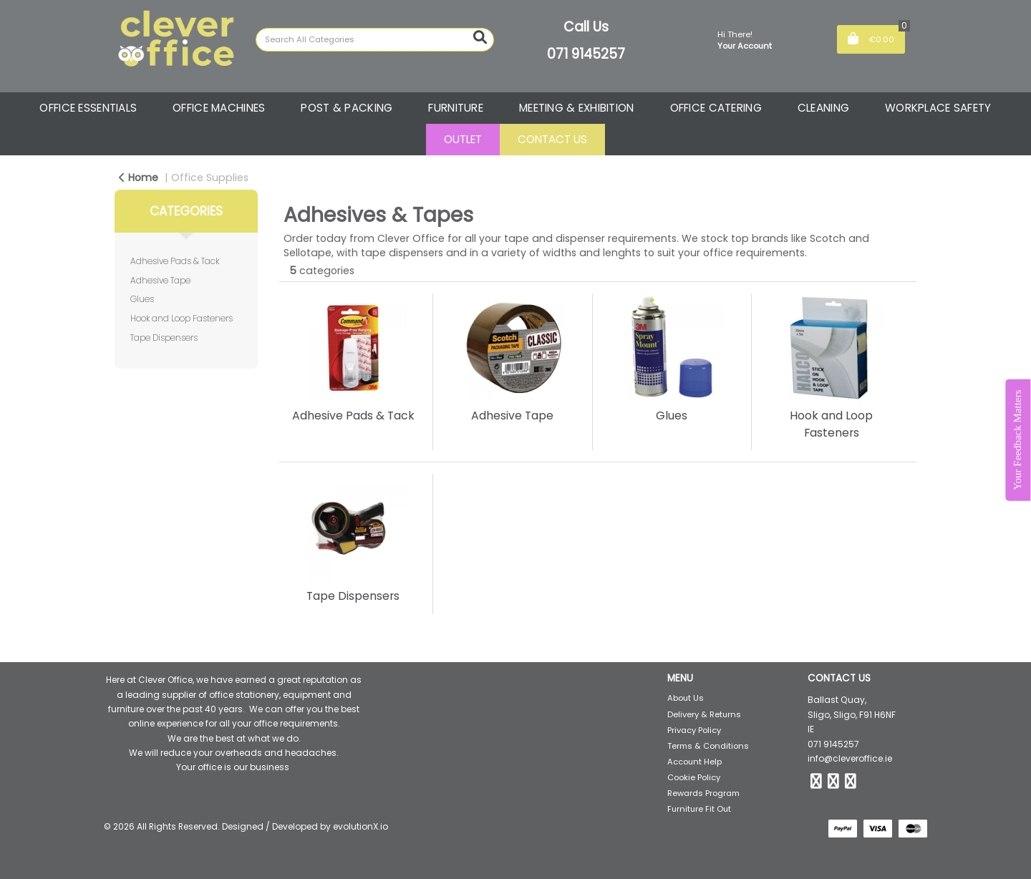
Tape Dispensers (164, 337)
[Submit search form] (480, 37)
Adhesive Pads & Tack (174, 261)
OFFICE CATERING (716, 107)
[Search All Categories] (375, 40)
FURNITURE (455, 107)
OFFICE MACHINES (219, 107)
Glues (142, 299)
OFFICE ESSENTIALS (88, 107)
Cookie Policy (693, 777)
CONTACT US (552, 139)
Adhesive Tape (160, 280)
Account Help (694, 761)
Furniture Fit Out (699, 809)
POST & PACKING (346, 107)
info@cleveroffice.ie (850, 758)
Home (138, 177)
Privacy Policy (694, 730)
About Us (685, 698)
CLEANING (823, 107)
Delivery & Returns (704, 714)
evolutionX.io (360, 826)
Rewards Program (703, 793)
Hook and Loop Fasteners (181, 318)
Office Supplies (209, 177)
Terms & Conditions (708, 746)
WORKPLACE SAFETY (938, 107)
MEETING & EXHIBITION (576, 107)
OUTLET (463, 139)
